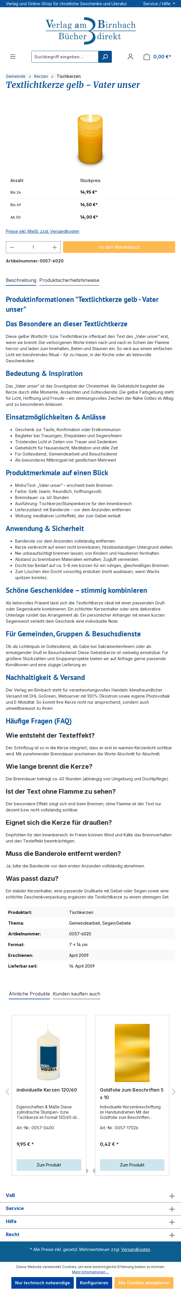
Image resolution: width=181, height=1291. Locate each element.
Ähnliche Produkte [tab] (29, 994)
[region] (90, 137)
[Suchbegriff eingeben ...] (65, 56)
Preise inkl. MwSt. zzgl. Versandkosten (42, 231)
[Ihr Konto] (130, 56)
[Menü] (13, 56)
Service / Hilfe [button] (157, 3)
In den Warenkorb (119, 247)
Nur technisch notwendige (42, 1282)
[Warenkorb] (157, 57)
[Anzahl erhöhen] (55, 247)
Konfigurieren (94, 1282)
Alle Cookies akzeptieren (144, 1282)
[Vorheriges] (7, 1092)
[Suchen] (105, 56)
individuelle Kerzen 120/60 (47, 1090)
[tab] (21, 280)
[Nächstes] (173, 1092)
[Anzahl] (33, 247)
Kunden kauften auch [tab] (76, 994)
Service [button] (90, 1209)
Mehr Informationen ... (90, 1272)
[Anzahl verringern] (12, 247)
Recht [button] (90, 1235)
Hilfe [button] (90, 1222)
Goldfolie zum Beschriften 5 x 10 (132, 1093)
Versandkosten (135, 1249)
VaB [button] (90, 1196)
